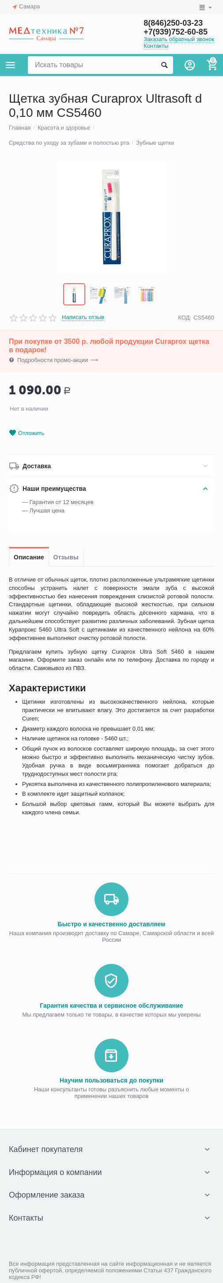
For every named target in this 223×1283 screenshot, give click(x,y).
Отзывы (66, 557)
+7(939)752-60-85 (176, 31)
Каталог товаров (10, 65)
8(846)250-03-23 (173, 23)
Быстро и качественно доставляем (112, 924)
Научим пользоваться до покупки (111, 1080)
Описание (29, 557)
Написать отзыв (83, 317)
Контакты (156, 45)
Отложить (26, 433)
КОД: (184, 317)
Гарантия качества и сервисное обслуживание (111, 1005)
